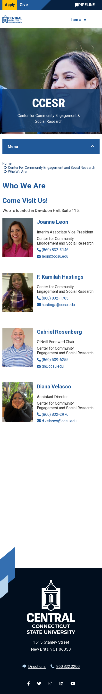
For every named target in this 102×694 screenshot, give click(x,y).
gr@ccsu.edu (53, 366)
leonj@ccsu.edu (55, 256)
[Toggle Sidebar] (51, 146)
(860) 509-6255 (55, 359)
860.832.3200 (68, 666)
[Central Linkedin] (61, 683)
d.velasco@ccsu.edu (59, 421)
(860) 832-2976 (55, 414)
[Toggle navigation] (97, 19)
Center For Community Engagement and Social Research (51, 168)
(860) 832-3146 (55, 249)
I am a (76, 19)
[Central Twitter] (39, 683)
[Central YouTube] (72, 683)
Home (7, 163)
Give (24, 4)
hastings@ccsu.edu (58, 304)
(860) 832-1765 (55, 298)
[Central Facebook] (28, 683)
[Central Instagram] (50, 683)
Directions (37, 666)
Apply (10, 4)
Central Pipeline (86, 5)
